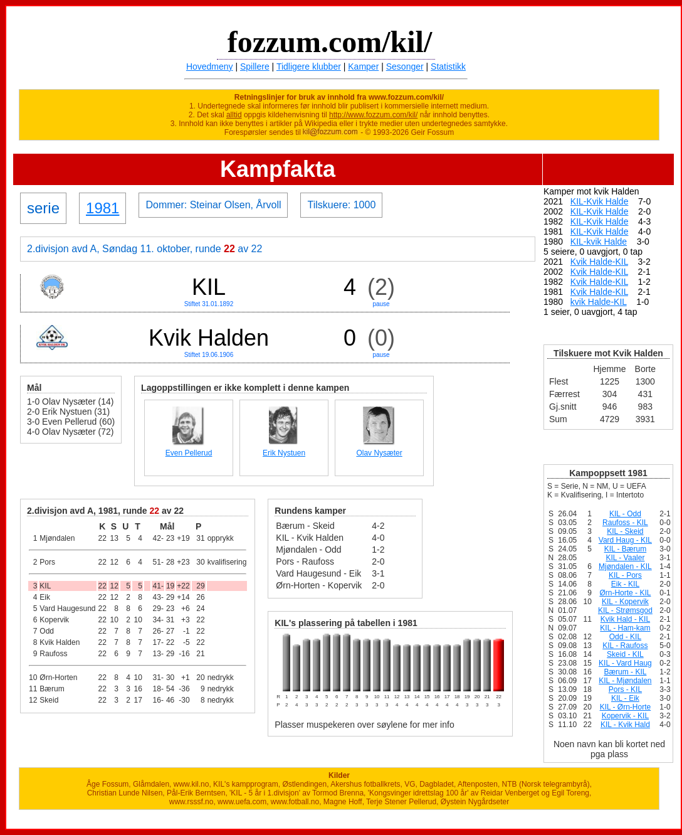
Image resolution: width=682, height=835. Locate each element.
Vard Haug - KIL (625, 540)
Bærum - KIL (625, 671)
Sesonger (405, 66)
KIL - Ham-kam (625, 628)
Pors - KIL (625, 689)
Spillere (255, 66)
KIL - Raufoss (625, 645)
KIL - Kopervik (625, 601)
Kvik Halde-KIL (599, 262)
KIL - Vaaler (625, 557)
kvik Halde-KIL (598, 302)
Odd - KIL (625, 636)
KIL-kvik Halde (598, 242)
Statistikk (448, 66)
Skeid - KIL (625, 654)
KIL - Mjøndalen (625, 680)
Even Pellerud (188, 453)
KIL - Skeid (625, 531)
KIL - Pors (625, 575)
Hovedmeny (209, 66)
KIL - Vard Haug (625, 663)
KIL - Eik (625, 698)
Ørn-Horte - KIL (625, 592)
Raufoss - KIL (625, 522)
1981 (102, 207)
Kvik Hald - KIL (625, 619)
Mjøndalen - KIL (625, 566)
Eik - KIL (625, 584)
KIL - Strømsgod (625, 610)
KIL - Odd (625, 513)
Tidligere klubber (308, 66)
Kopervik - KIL (625, 715)
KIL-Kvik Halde (599, 201)
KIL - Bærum (625, 549)
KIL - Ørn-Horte (625, 707)
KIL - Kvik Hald (625, 724)
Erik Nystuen (284, 453)
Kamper (363, 66)
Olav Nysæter (379, 453)
